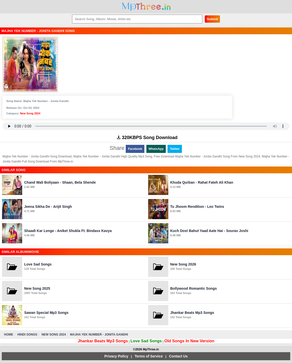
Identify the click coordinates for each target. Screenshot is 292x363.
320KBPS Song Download (147, 137)
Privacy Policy (116, 356)
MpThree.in (146, 6)
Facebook (135, 149)
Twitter (174, 149)
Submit (212, 19)
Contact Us (178, 356)
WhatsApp (156, 149)
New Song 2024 (30, 113)
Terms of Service (149, 356)
